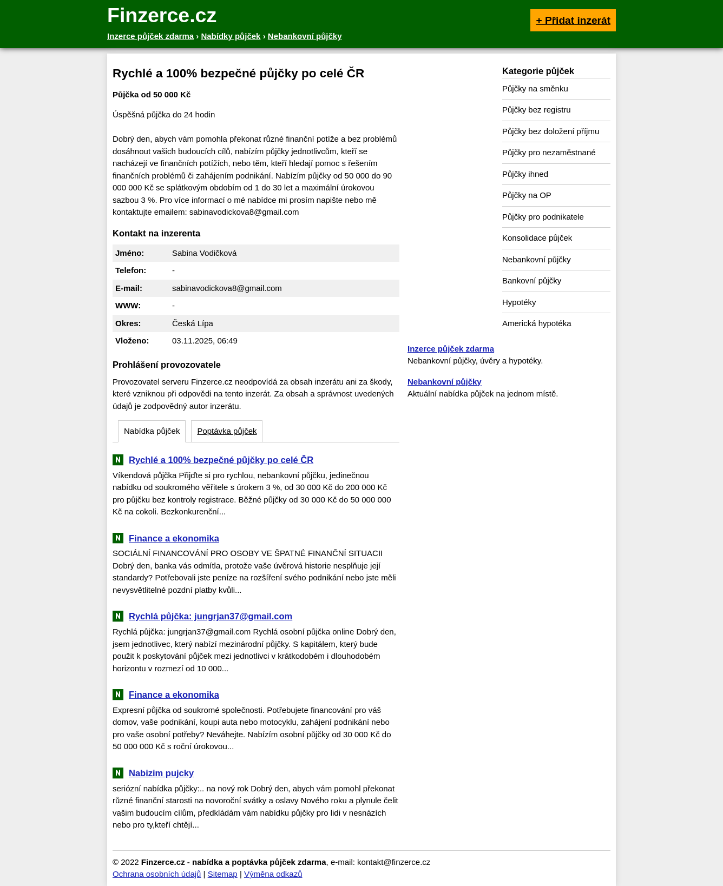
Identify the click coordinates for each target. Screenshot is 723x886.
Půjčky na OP (526, 195)
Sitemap (223, 873)
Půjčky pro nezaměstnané (549, 152)
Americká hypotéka (536, 323)
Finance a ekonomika (174, 538)
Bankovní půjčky (531, 280)
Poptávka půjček (227, 430)
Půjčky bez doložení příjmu (550, 131)
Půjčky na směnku (535, 88)
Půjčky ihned (525, 173)
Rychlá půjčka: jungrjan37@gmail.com (210, 616)
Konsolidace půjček (537, 237)
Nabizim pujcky (161, 773)
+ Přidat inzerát (573, 20)
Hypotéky (519, 302)
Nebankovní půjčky (536, 259)
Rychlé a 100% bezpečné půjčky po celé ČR (221, 460)
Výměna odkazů (273, 873)
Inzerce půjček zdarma (450, 348)
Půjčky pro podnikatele (543, 216)
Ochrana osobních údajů (157, 873)
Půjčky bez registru (536, 109)
